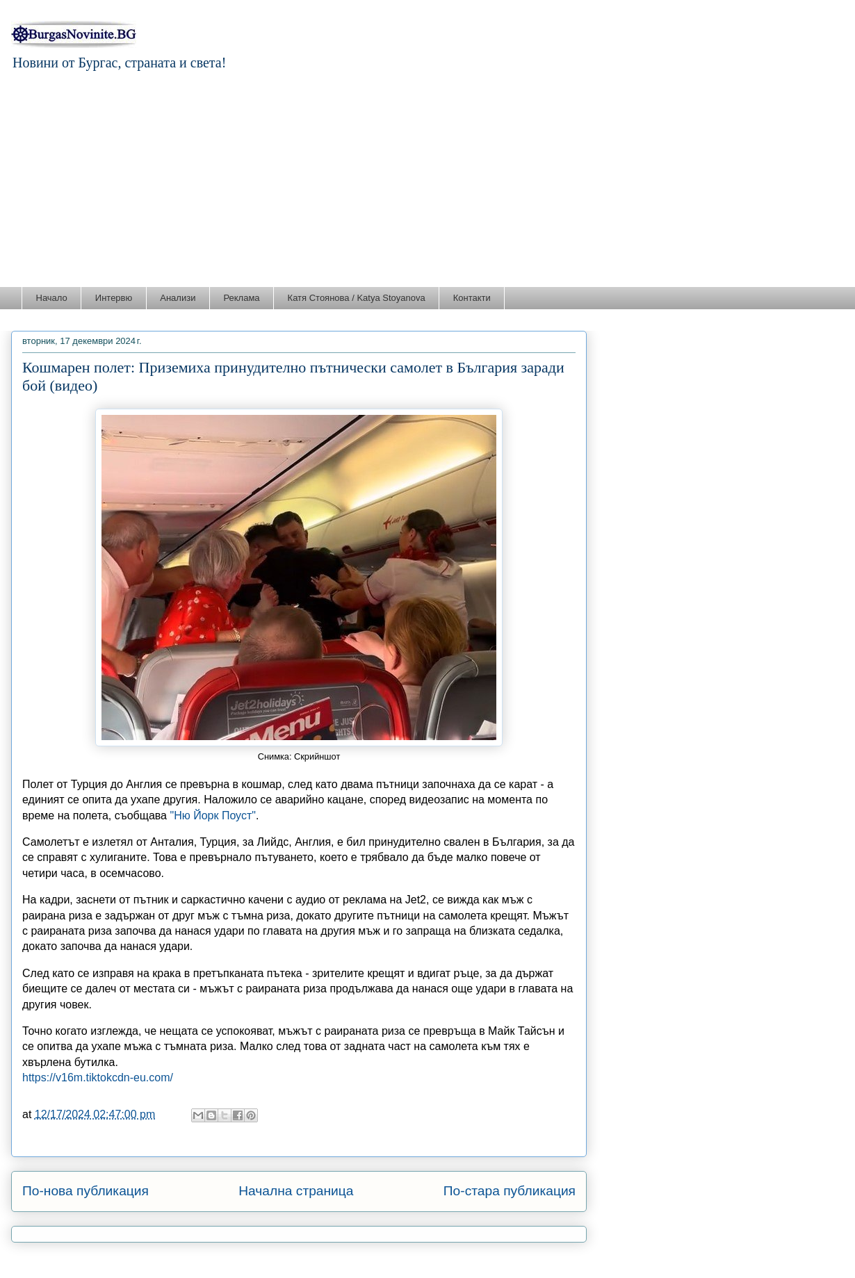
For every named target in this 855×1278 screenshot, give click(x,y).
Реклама (241, 298)
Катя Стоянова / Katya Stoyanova (356, 298)
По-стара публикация (509, 1190)
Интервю (113, 298)
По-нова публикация (85, 1190)
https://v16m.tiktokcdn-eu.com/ (97, 1077)
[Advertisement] (427, 182)
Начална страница (295, 1190)
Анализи (177, 298)
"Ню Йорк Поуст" (212, 815)
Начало (51, 298)
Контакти (472, 298)
